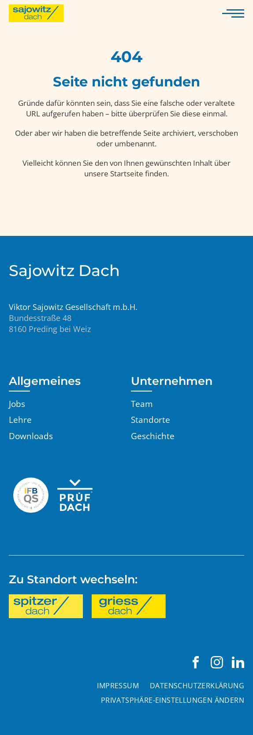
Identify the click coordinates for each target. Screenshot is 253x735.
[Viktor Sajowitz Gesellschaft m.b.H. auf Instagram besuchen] (217, 662)
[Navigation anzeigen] (233, 13)
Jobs (17, 404)
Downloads (31, 436)
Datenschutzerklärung (197, 685)
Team (142, 404)
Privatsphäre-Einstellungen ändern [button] (172, 700)
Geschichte (153, 436)
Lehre (20, 419)
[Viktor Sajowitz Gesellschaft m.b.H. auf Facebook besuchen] (196, 662)
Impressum (118, 685)
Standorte (150, 419)
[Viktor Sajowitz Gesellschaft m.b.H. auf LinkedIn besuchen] (238, 662)
